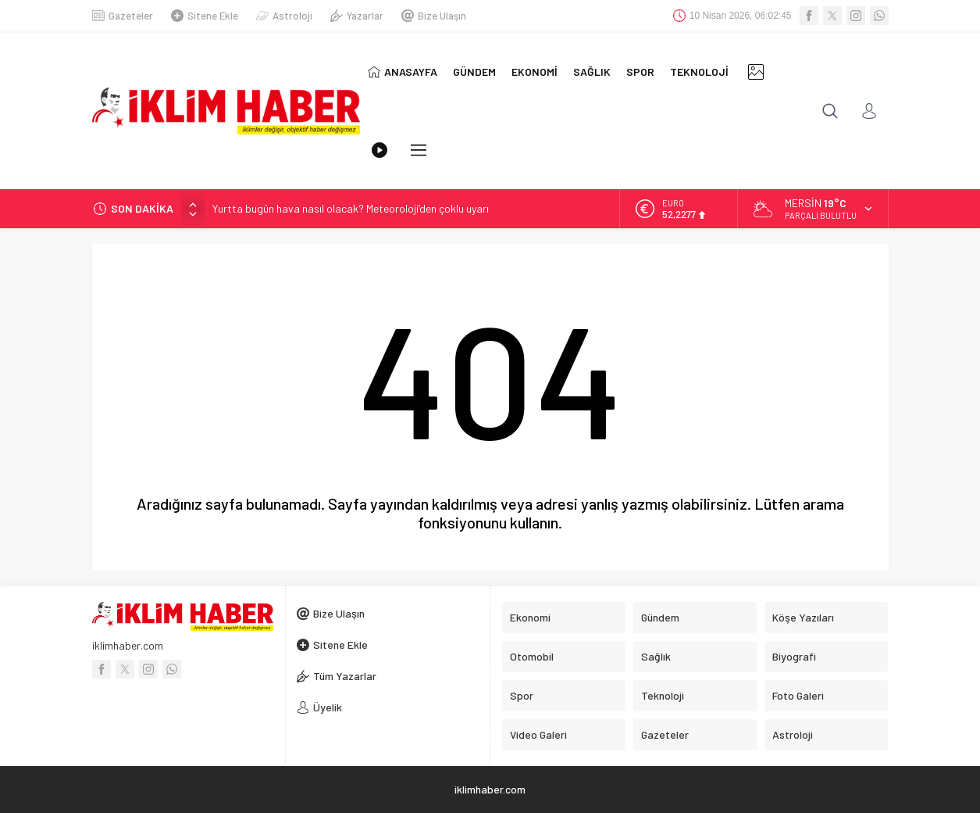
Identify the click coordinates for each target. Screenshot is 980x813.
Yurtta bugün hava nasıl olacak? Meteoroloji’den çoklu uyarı (350, 208)
